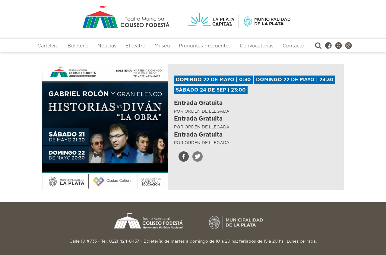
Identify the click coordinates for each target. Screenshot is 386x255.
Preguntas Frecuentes (205, 46)
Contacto (293, 46)
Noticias (106, 46)
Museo (162, 46)
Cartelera (48, 46)
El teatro (135, 46)
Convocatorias (257, 46)
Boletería (78, 46)
